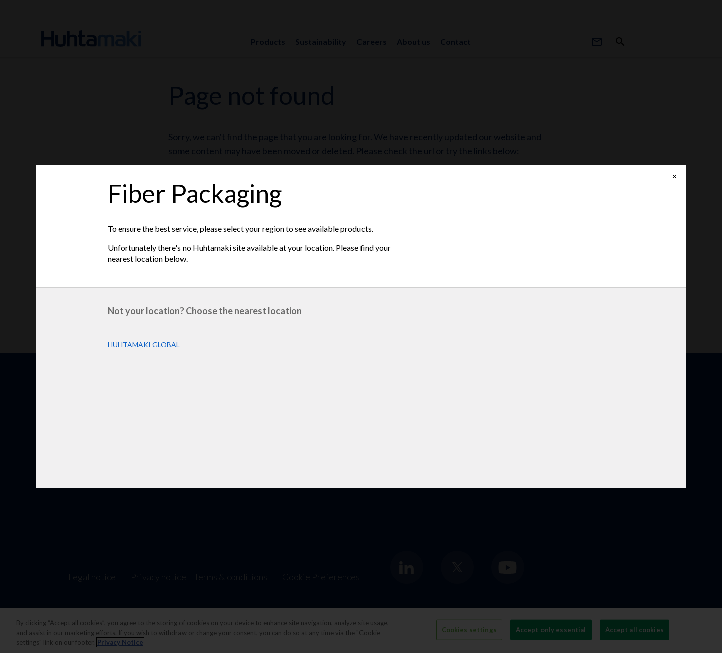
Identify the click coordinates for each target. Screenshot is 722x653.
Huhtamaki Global (144, 345)
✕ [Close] (674, 176)
